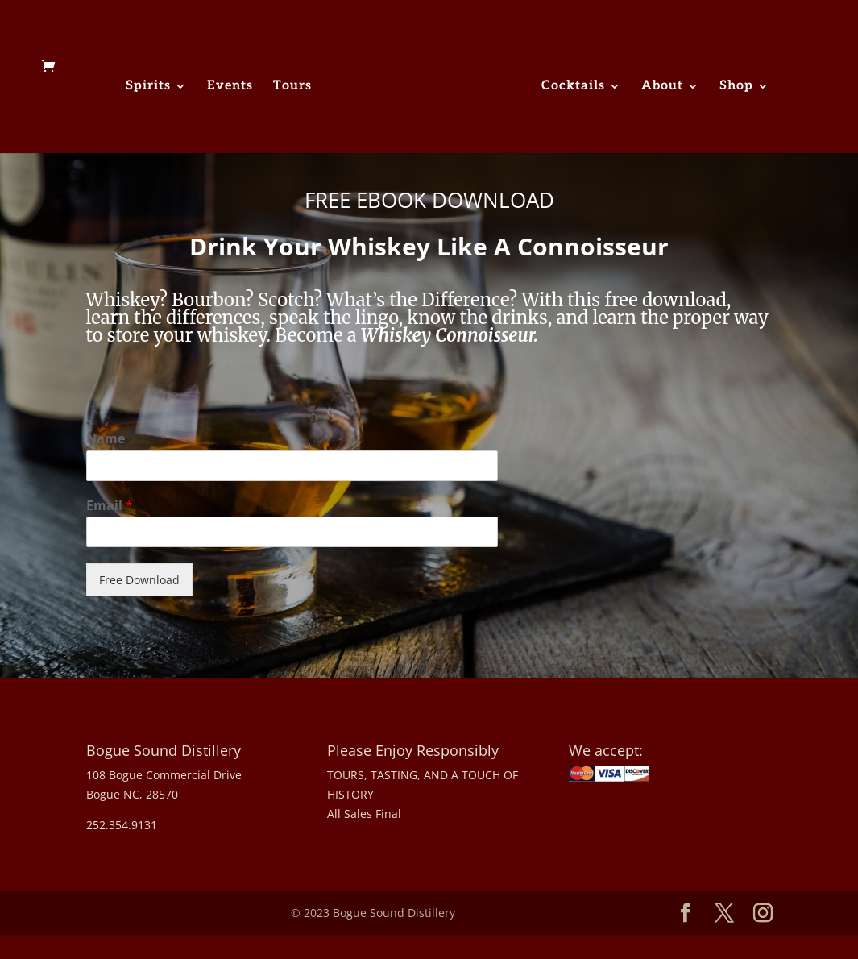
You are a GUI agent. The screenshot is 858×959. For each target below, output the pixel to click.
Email (109, 505)
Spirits (148, 87)
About (662, 87)
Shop (736, 87)
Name (105, 438)
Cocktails (573, 87)
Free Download (139, 579)
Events (230, 87)
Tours (292, 87)
